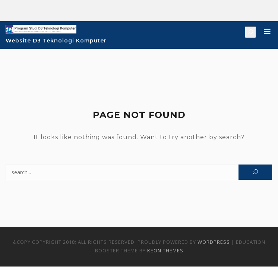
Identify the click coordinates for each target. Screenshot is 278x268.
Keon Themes (165, 250)
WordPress (214, 242)
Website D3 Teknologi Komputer (56, 40)
